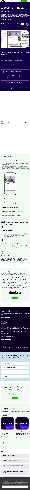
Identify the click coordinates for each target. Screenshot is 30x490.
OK (15, 486)
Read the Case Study (6, 339)
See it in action (4, 415)
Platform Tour (10, 19)
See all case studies (5, 317)
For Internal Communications (8, 367)
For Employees (5, 363)
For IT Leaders (5, 376)
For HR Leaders (5, 371)
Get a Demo (24, 1)
